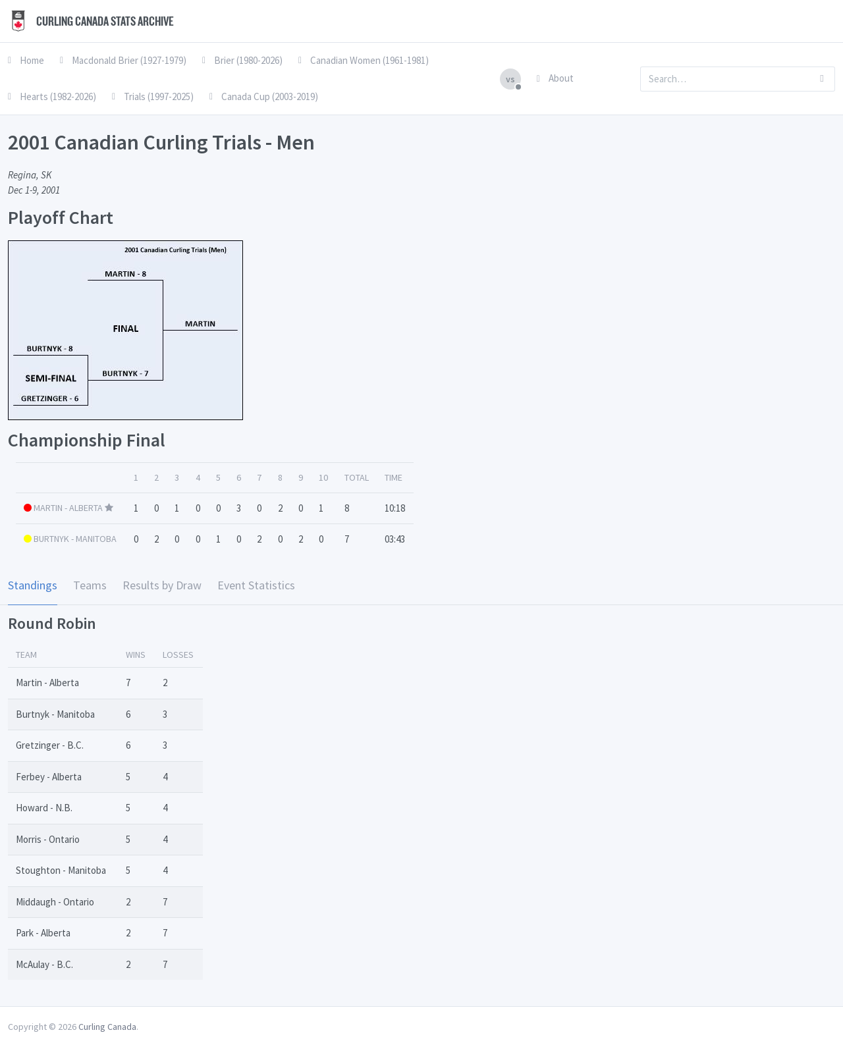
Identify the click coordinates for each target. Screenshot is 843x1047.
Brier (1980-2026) (242, 60)
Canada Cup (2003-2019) (263, 96)
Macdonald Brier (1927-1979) (123, 60)
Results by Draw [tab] (162, 585)
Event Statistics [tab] (256, 585)
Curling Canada (107, 1027)
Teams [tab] (90, 585)
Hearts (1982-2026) (52, 96)
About (555, 78)
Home (26, 60)
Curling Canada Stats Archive (91, 21)
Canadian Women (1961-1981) (363, 60)
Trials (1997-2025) (153, 96)
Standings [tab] (32, 585)
